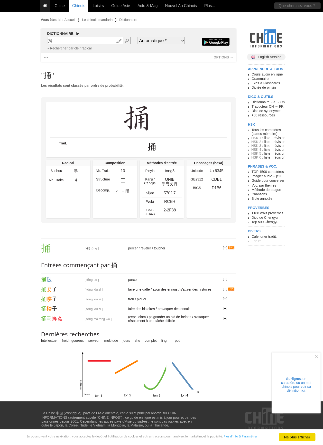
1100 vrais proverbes (268, 213)
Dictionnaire (128, 20)
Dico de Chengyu (265, 217)
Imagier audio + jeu (266, 176)
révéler (146, 248)
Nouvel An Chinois (181, 6)
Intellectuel (49, 340)
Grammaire (260, 79)
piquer (141, 299)
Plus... (209, 6)
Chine (60, 6)
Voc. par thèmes (264, 185)
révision (279, 138)
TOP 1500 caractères (268, 172)
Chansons (259, 194)
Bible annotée (262, 198)
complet (151, 340)
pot (177, 340)
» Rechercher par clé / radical (69, 48)
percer (133, 248)
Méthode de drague (266, 190)
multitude (111, 340)
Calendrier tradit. (264, 236)
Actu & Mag (148, 6)
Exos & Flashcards (266, 83)
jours (126, 340)
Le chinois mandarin (97, 20)
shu (137, 340)
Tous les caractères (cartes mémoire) (266, 132)
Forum (256, 241)
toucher (159, 248)
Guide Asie (120, 6)
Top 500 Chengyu (265, 222)
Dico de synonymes (266, 111)
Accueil (70, 20)
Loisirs (98, 6)
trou (131, 299)
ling (164, 340)
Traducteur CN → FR (268, 106)
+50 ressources (263, 115)
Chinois (78, 6)
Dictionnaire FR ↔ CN (268, 102)
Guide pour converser (268, 180)
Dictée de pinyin (264, 87)
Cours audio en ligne (267, 74)
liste (267, 138)
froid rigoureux (73, 340)
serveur (94, 340)
